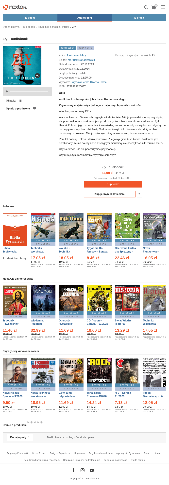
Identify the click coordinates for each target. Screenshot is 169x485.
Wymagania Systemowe (128, 453)
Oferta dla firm (138, 460)
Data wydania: (67, 68)
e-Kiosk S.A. (93, 478)
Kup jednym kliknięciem (110, 194)
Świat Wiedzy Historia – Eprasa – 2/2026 (125, 324)
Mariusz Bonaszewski (81, 60)
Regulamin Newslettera (101, 453)
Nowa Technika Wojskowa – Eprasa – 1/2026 (41, 396)
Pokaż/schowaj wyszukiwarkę (146, 7)
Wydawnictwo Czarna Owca (89, 82)
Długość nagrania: (70, 77)
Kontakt (158, 453)
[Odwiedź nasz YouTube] (91, 470)
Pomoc (147, 453)
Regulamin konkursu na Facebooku (42, 460)
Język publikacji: (69, 73)
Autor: (63, 55)
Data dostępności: (70, 64)
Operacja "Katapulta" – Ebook (67, 324)
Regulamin (79, 453)
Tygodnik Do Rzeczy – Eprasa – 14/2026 (97, 251)
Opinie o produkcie (18, 108)
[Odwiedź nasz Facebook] (73, 470)
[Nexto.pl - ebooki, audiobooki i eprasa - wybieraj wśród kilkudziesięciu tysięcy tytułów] (15, 7)
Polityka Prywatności (60, 453)
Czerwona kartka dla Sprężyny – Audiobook (125, 251)
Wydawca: (65, 82)
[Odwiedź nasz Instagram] (82, 470)
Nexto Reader (39, 453)
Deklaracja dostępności (115, 460)
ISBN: (63, 86)
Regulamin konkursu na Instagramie (81, 460)
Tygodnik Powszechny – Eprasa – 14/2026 (13, 324)
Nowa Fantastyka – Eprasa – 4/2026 (153, 251)
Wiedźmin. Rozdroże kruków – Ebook (41, 324)
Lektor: (63, 60)
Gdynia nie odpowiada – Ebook (67, 396)
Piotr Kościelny (76, 55)
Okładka (11, 100)
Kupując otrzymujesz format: (132, 55)
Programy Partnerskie (18, 453)
